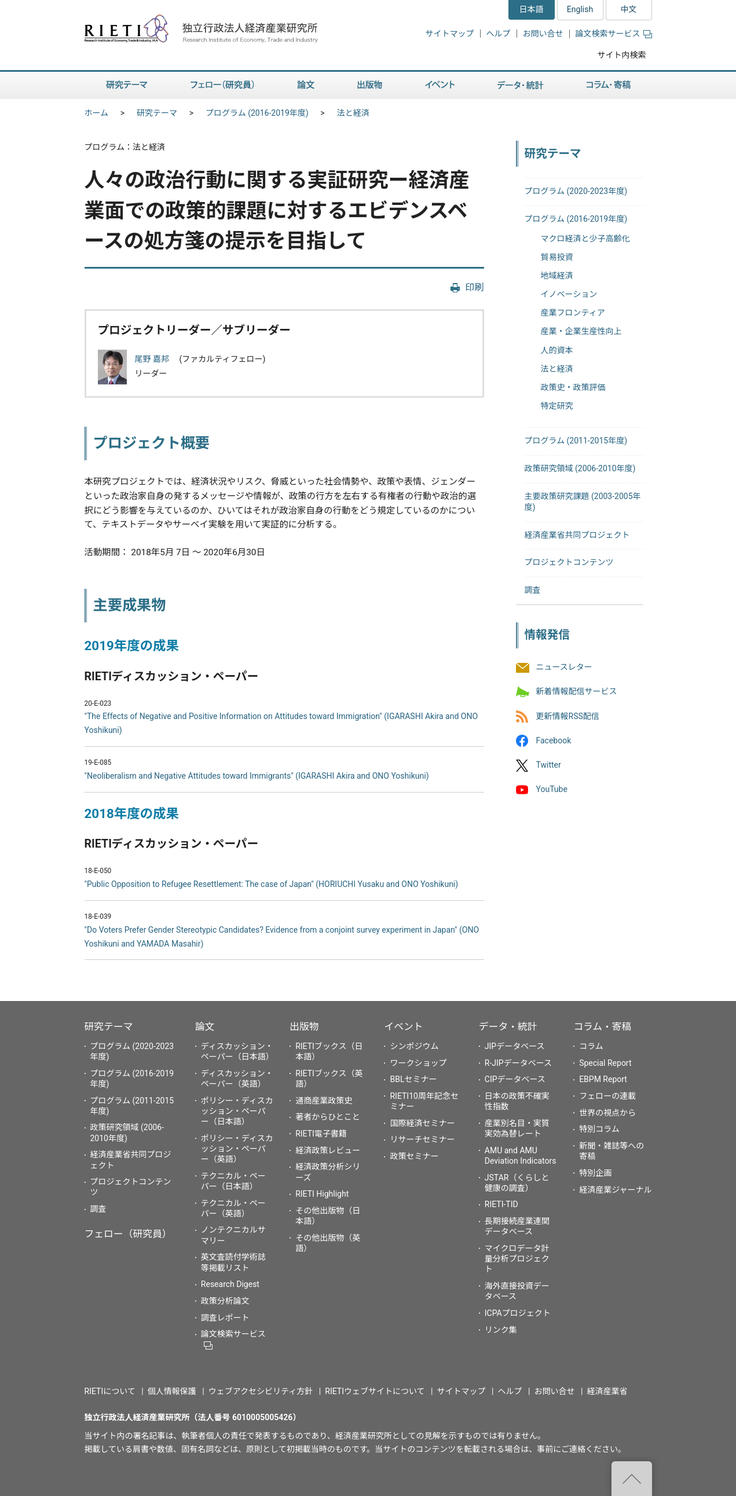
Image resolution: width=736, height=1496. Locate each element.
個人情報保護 (172, 1391)
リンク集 (501, 1329)
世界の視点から (607, 1112)
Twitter (548, 764)
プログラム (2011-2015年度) (576, 440)
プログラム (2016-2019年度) (257, 113)
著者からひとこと (327, 1116)
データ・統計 (520, 85)
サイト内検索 (622, 55)
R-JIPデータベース (518, 1063)
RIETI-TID (501, 1204)
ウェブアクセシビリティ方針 (260, 1391)
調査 (533, 590)
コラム (591, 1046)
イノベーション (569, 294)
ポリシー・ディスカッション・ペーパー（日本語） (237, 1111)
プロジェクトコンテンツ (569, 562)
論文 (306, 85)
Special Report (605, 1063)
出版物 (370, 85)
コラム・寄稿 (608, 85)
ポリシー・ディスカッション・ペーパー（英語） (237, 1149)
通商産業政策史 (323, 1100)
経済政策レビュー (327, 1150)
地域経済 (557, 275)
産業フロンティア (573, 312)
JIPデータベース (515, 1046)
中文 (629, 9)
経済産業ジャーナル (615, 1189)
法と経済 (353, 113)
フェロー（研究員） (222, 85)
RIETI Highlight (322, 1193)
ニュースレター (564, 667)
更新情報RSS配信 (567, 716)
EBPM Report (603, 1079)
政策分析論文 (225, 1301)
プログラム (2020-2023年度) (576, 191)
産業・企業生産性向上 (581, 331)
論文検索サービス (614, 33)
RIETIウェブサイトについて (374, 1391)
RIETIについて (110, 1391)
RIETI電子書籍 (321, 1133)
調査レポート (225, 1317)
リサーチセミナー (422, 1139)
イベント (440, 85)
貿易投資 (557, 257)
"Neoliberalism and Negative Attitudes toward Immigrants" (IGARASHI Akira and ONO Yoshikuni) (257, 775)
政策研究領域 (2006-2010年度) (580, 468)
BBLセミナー (413, 1079)
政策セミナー (414, 1156)
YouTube (551, 789)
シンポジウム (414, 1046)
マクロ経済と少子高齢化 (585, 238)
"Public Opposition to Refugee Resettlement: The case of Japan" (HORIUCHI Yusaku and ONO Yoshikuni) (272, 884)
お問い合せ (543, 33)
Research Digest (230, 1284)
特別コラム (599, 1129)
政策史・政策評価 (573, 387)
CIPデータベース (515, 1079)
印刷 (474, 287)
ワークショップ (418, 1063)
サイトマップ (450, 33)
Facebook (554, 740)
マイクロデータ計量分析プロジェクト (517, 1259)
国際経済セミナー (422, 1123)
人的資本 (557, 350)
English (580, 9)
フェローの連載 (607, 1096)
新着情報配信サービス (576, 691)
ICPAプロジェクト (518, 1313)
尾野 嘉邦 (153, 359)
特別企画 (595, 1173)
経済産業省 (607, 1391)
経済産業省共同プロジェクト (577, 535)
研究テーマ (127, 85)
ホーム (97, 113)
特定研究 (557, 405)
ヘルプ (498, 33)
